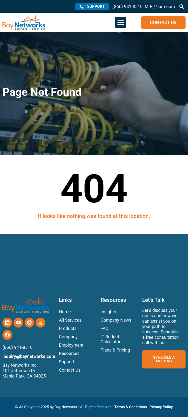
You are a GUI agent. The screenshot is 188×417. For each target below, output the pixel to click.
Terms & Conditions (130, 407)
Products (68, 328)
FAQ (104, 328)
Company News (116, 320)
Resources (69, 353)
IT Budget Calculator (110, 339)
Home (65, 311)
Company (68, 336)
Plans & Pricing (115, 350)
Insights (108, 311)
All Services (70, 320)
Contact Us (70, 370)
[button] (181, 6)
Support (67, 361)
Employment (71, 345)
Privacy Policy (161, 407)
